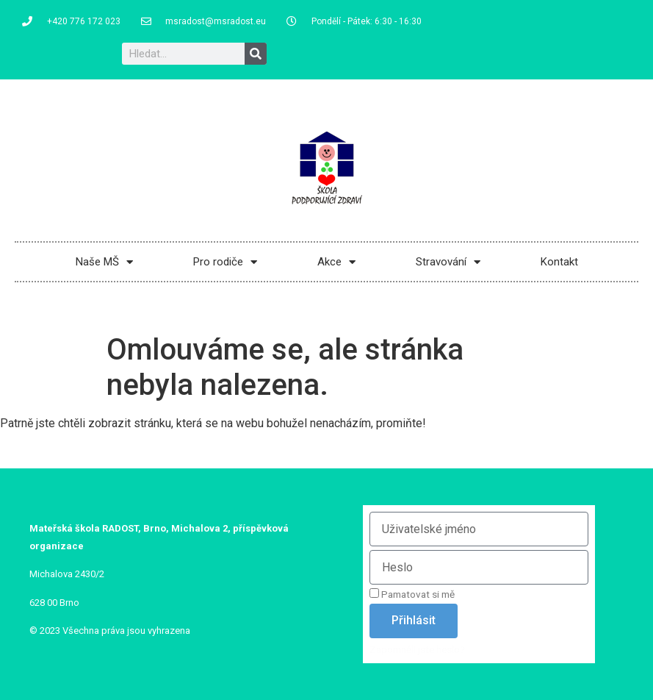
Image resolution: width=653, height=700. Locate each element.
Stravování (448, 262)
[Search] (256, 54)
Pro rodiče (225, 262)
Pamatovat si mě (412, 594)
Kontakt (559, 261)
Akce (336, 262)
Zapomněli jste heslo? (417, 649)
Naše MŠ (104, 262)
